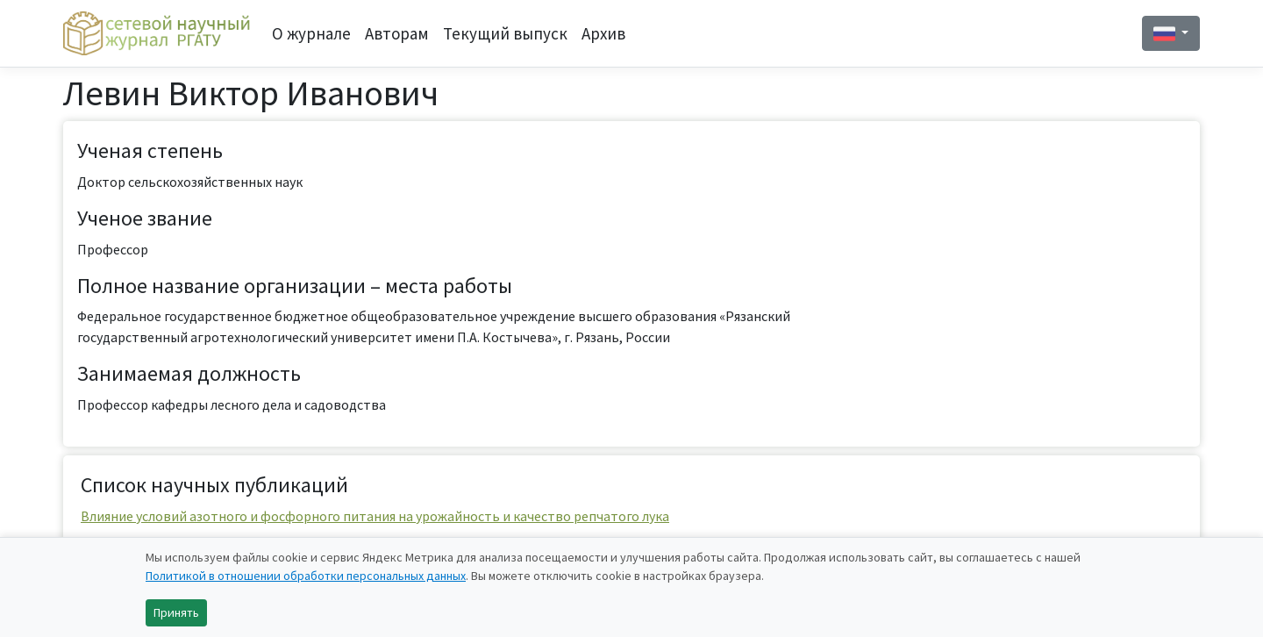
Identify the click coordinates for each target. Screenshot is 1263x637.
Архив (603, 33)
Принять (176, 612)
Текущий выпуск (505, 33)
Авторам (397, 33)
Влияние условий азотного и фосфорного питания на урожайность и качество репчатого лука (375, 516)
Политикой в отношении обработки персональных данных (306, 575)
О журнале (311, 33)
